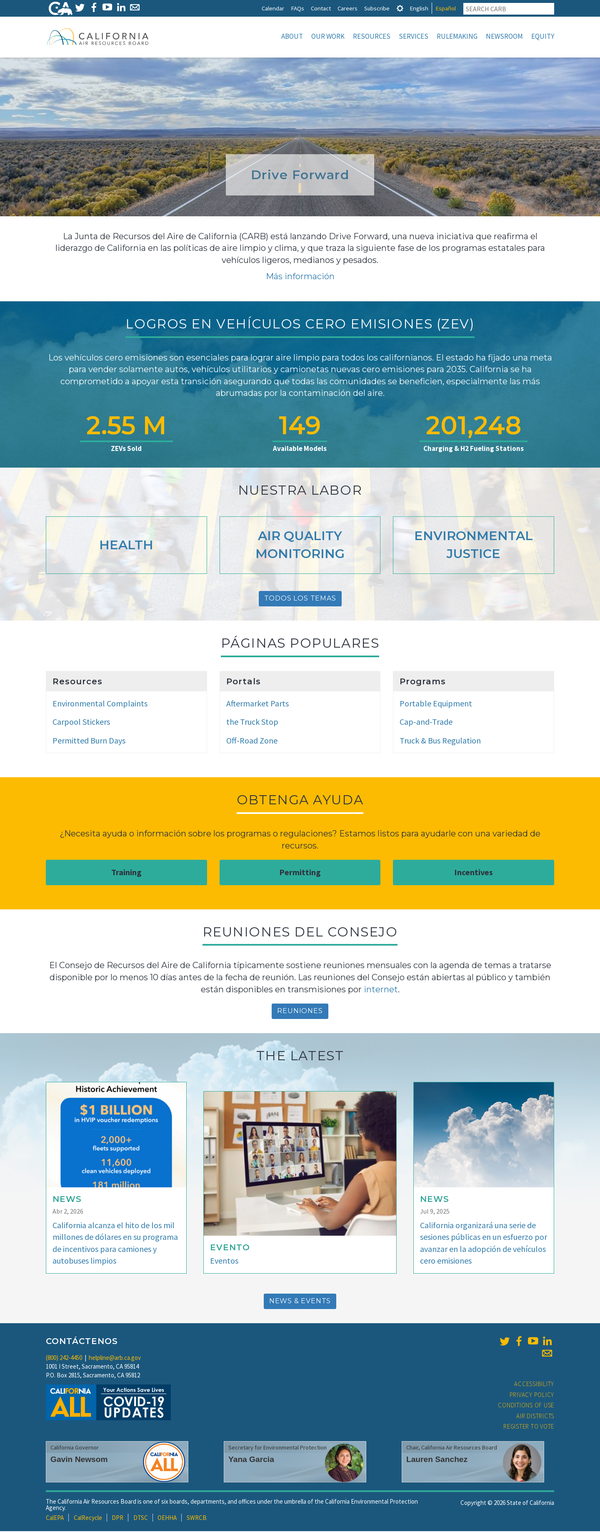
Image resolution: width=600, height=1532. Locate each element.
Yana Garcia (251, 1460)
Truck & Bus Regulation (440, 741)
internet (381, 990)
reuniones (299, 1012)
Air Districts (535, 1417)
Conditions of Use (526, 1406)
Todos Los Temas (300, 599)
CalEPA (55, 1518)
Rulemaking (457, 36)
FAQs (297, 8)
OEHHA (167, 1518)
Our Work (328, 36)
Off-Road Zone (252, 741)
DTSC (140, 1518)
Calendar (273, 8)
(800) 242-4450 (64, 1358)
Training (126, 873)
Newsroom (504, 36)
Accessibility (534, 1385)
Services (413, 36)
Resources (371, 36)
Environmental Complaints (100, 704)
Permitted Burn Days (88, 741)
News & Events (300, 1302)
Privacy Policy (532, 1395)
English (419, 8)
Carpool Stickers (81, 722)
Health (126, 545)
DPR (117, 1518)
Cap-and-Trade (426, 722)
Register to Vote (528, 1427)
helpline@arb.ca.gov (115, 1358)
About (292, 36)
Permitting (300, 873)
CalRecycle (88, 1518)
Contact (321, 8)
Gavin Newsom (79, 1460)
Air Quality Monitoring (300, 545)
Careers (348, 8)
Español (445, 8)
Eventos (224, 1261)
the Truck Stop (252, 722)
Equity (542, 36)
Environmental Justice (473, 545)
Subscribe (377, 8)
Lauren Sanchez (437, 1460)
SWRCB (197, 1518)
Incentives (473, 873)
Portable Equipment (436, 704)
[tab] (400, 8)
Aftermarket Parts (257, 704)
